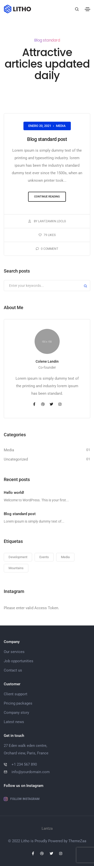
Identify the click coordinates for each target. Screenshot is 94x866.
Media (61, 126)
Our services (14, 652)
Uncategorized (16, 459)
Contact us (13, 670)
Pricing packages (18, 703)
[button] (47, 197)
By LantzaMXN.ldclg (47, 221)
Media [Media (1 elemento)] (65, 557)
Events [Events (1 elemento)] (44, 557)
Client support (15, 694)
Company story (16, 712)
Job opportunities (18, 661)
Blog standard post (47, 139)
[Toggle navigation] (87, 9)
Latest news (14, 722)
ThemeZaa (77, 841)
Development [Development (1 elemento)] (18, 557)
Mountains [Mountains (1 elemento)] (16, 568)
